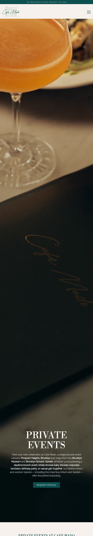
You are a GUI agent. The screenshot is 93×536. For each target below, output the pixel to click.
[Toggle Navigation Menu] (89, 12)
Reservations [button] (47, 525)
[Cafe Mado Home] (11, 11)
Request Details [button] (46, 484)
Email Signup (46, 532)
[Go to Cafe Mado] (46, 2)
